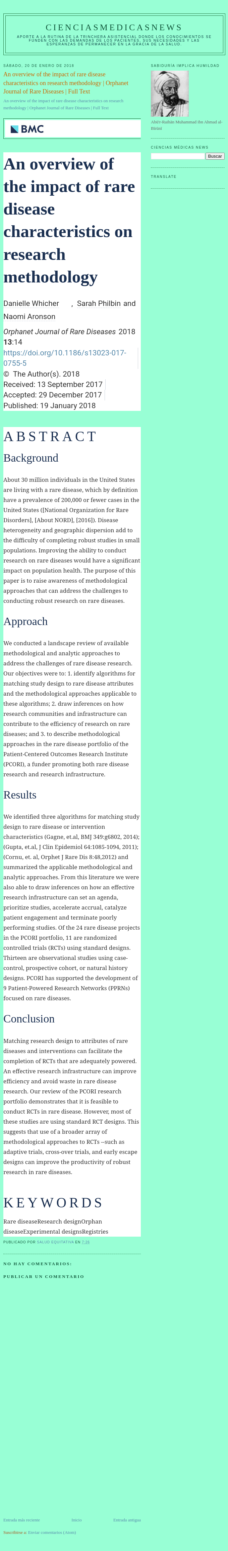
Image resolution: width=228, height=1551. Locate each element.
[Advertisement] (53, 1470)
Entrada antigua (127, 1519)
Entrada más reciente (21, 1519)
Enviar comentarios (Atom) (52, 1532)
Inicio (76, 1519)
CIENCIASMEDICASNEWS (114, 27)
